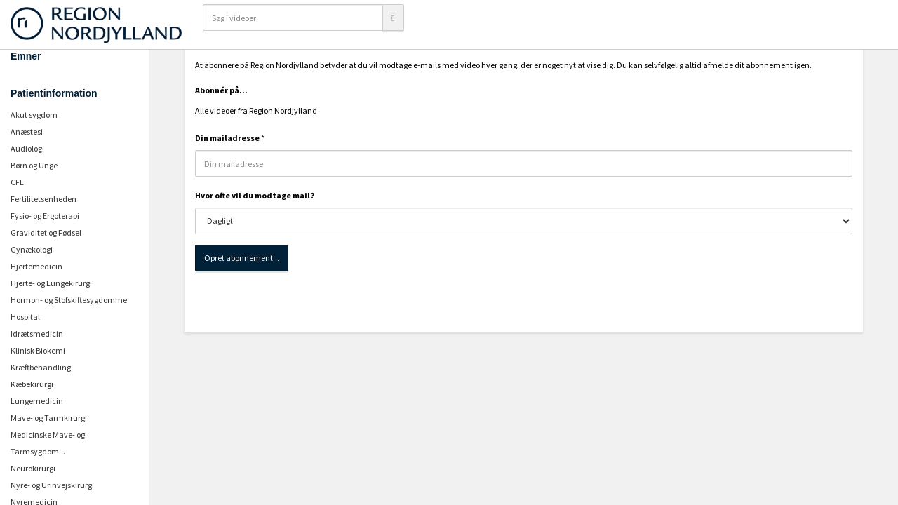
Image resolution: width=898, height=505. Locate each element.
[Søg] (392, 17)
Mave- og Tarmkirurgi (49, 417)
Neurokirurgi (33, 468)
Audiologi (27, 148)
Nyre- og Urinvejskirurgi (52, 485)
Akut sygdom (34, 114)
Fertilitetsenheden (43, 199)
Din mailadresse (227, 138)
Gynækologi (32, 249)
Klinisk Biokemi (38, 350)
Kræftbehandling (41, 367)
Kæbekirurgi (32, 384)
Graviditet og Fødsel (46, 232)
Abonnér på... (221, 90)
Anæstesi (27, 131)
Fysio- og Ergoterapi (45, 215)
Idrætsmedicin (37, 333)
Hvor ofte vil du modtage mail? (254, 195)
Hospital (25, 316)
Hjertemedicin (36, 266)
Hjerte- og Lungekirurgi (51, 283)
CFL (17, 182)
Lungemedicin (37, 401)
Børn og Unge (34, 165)
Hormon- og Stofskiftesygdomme (69, 300)
